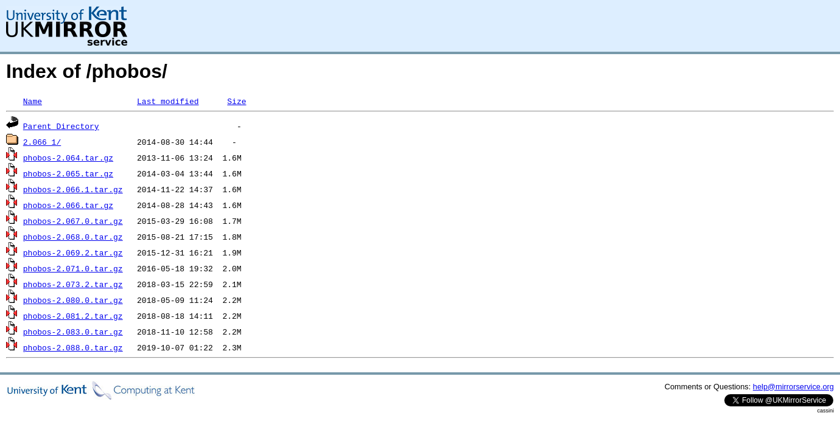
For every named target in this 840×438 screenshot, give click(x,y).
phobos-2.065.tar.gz (68, 173)
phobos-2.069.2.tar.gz (73, 252)
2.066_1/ (42, 141)
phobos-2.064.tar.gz (68, 157)
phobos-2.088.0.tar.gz (73, 347)
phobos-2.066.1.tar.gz (73, 189)
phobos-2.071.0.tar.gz (73, 268)
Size (236, 101)
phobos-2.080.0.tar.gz (73, 299)
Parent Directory (61, 125)
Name (32, 101)
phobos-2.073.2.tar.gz (73, 284)
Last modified (167, 101)
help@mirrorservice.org (793, 386)
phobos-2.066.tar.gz (68, 205)
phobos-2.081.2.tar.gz (73, 315)
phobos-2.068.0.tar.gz (73, 236)
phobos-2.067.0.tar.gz (73, 220)
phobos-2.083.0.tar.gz (73, 331)
